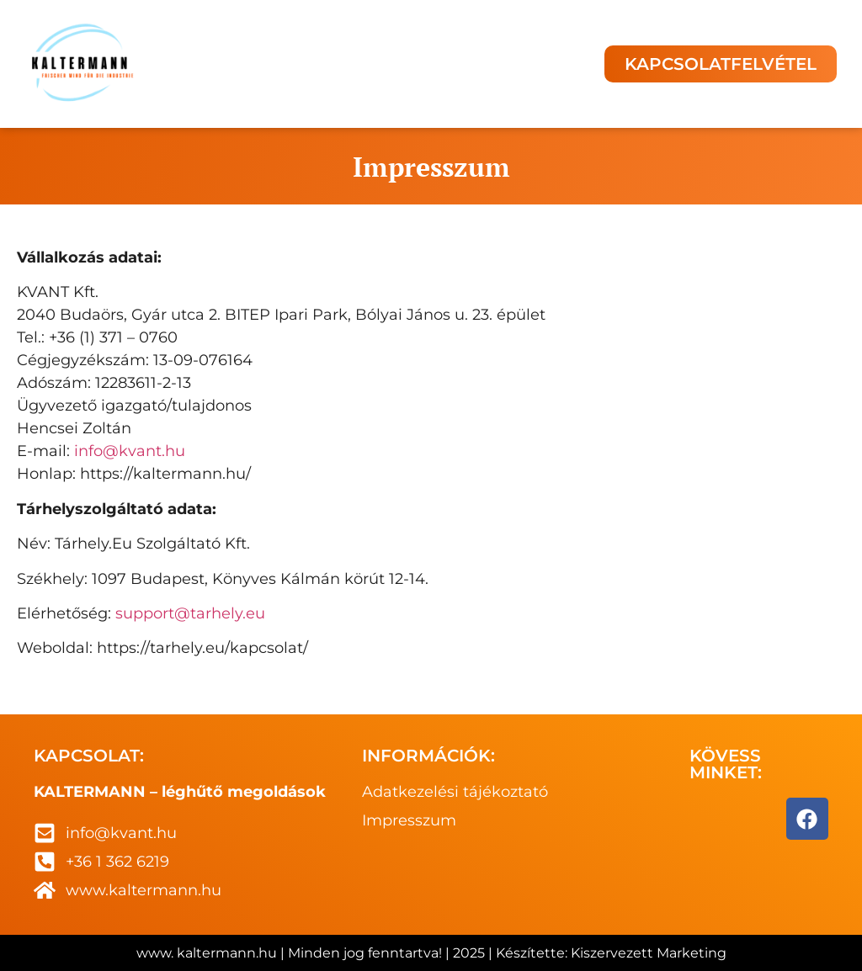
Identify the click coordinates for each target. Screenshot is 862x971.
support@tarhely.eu (190, 613)
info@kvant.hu (129, 451)
